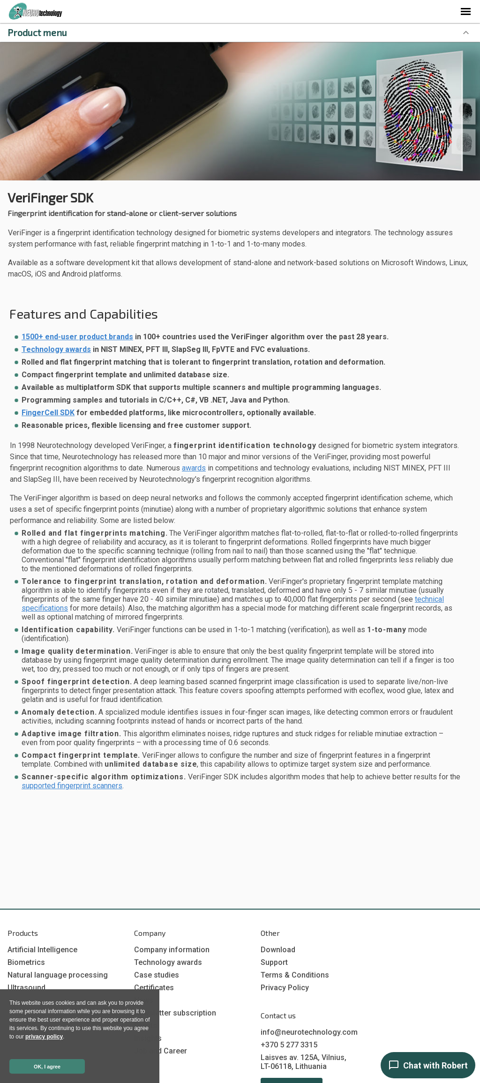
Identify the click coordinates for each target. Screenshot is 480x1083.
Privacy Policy (285, 987)
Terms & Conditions (295, 975)
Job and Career (160, 1050)
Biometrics (26, 962)
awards (194, 467)
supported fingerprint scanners (72, 785)
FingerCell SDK (48, 412)
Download (278, 949)
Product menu (37, 32)
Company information (172, 949)
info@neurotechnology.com (309, 1032)
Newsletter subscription (175, 1012)
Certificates (154, 987)
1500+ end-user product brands (77, 336)
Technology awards (56, 349)
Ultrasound (26, 987)
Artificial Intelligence (42, 949)
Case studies (156, 975)
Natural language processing (58, 975)
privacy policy (44, 1036)
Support (274, 962)
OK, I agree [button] (47, 1066)
